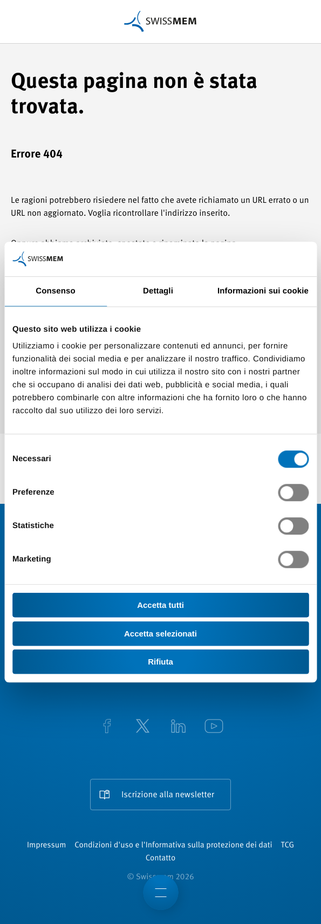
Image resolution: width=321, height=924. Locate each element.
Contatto (160, 858)
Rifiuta (160, 661)
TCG (288, 845)
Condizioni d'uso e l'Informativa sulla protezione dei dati (173, 845)
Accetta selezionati (160, 633)
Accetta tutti (160, 605)
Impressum (46, 845)
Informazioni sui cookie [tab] (263, 291)
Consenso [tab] (55, 291)
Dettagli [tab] (158, 291)
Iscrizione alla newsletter (167, 795)
